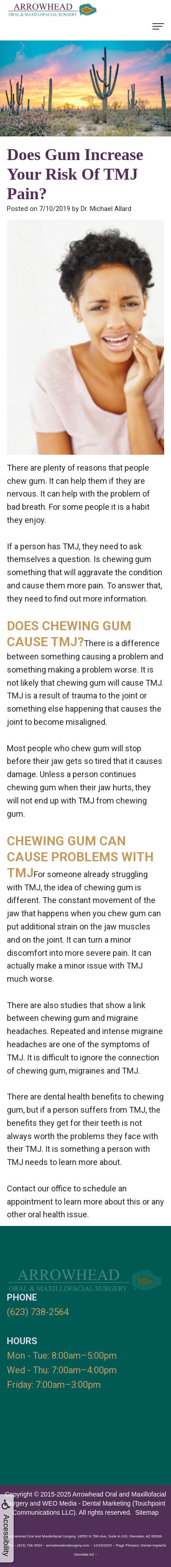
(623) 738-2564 (38, 1311)
